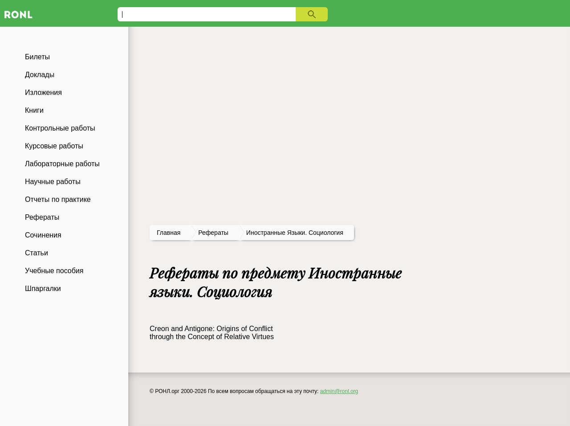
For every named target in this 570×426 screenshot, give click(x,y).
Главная (168, 232)
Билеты (37, 57)
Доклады (39, 74)
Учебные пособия (54, 270)
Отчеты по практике (58, 199)
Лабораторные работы (62, 164)
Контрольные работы (60, 128)
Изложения (43, 92)
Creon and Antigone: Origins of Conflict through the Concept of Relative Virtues (212, 332)
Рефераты (42, 217)
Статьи (36, 253)
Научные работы (53, 181)
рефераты (213, 232)
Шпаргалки (43, 288)
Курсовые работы (54, 146)
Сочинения (43, 235)
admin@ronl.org (339, 391)
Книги (34, 110)
